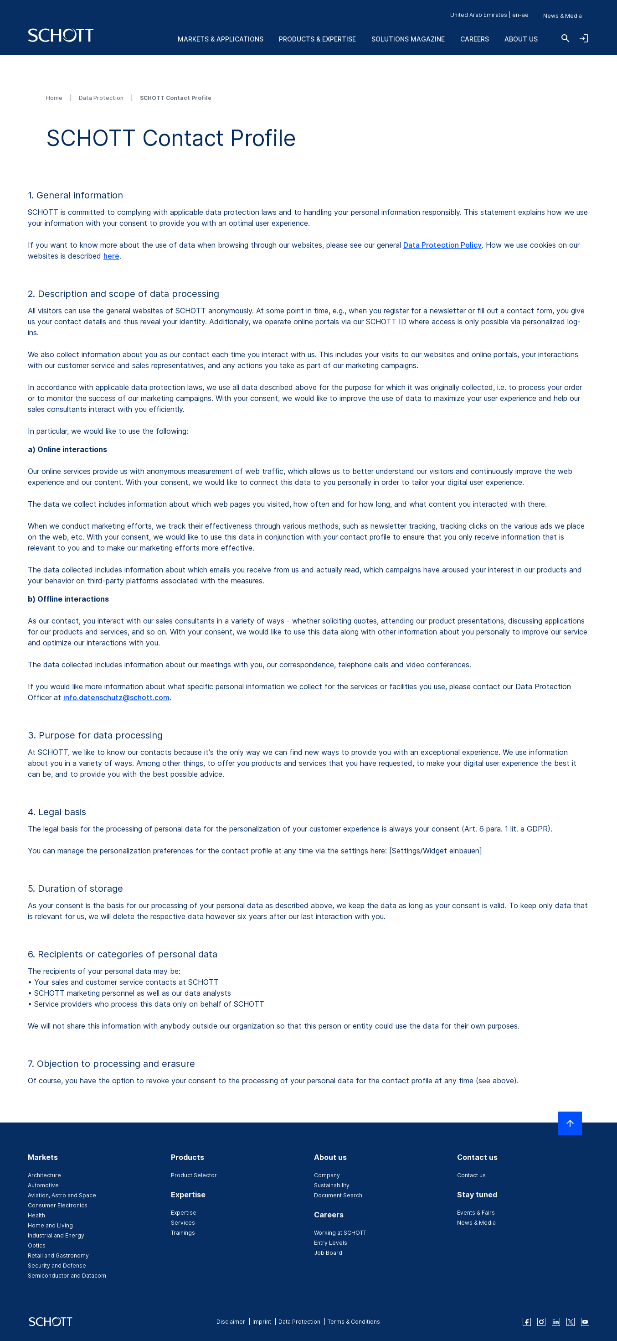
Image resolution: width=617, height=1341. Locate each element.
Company (327, 1175)
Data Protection (102, 97)
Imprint (261, 1321)
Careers (474, 39)
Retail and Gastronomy (58, 1255)
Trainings (183, 1232)
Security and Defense (57, 1265)
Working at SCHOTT (340, 1232)
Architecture (44, 1175)
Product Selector (194, 1175)
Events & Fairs (476, 1212)
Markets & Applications (220, 39)
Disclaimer (230, 1321)
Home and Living (50, 1225)
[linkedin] (556, 1322)
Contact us (471, 1175)
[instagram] (541, 1322)
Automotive (43, 1185)
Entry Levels (330, 1242)
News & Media (562, 15)
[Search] (565, 38)
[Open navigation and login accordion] (583, 38)
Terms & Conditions (354, 1321)
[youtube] (585, 1322)
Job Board (328, 1252)
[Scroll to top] (570, 1123)
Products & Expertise (317, 39)
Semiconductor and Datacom (67, 1275)
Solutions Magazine (408, 39)
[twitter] (570, 1322)
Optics (37, 1245)
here (111, 255)
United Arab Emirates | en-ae (489, 14)
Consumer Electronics (57, 1205)
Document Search (338, 1195)
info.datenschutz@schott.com (116, 697)
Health (36, 1215)
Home (55, 97)
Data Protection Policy (442, 244)
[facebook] (527, 1322)
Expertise (183, 1212)
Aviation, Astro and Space (62, 1195)
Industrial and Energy (56, 1235)
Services (183, 1222)
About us (521, 39)
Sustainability (332, 1185)
